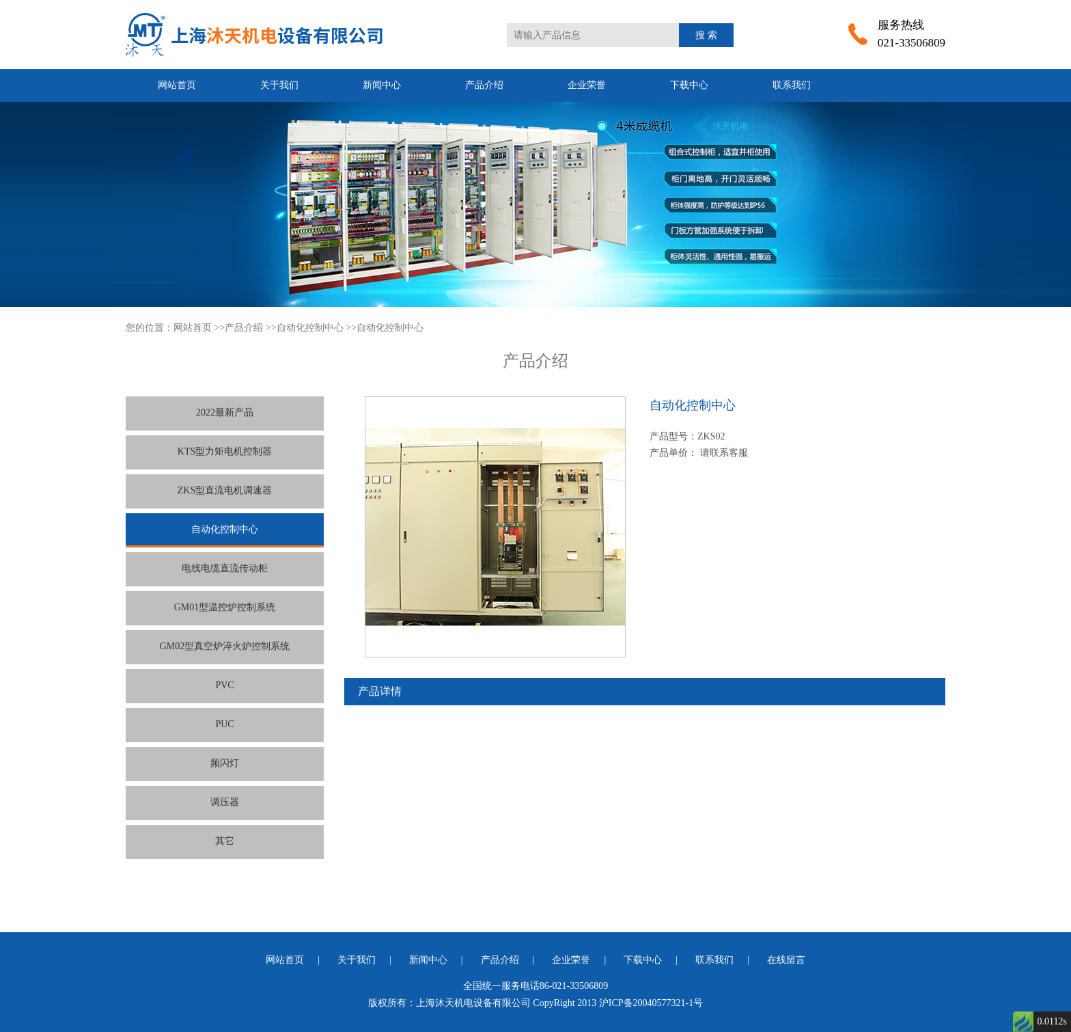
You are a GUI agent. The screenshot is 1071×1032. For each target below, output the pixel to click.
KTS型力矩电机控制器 (225, 451)
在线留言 (786, 960)
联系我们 (792, 85)
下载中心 (689, 85)
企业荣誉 (587, 85)
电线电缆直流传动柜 (225, 568)
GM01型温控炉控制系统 (225, 607)
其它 (224, 841)
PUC (224, 724)
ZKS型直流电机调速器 (225, 490)
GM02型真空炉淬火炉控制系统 (225, 646)
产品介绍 (484, 85)
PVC (224, 685)
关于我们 (279, 85)
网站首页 (177, 85)
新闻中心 (382, 85)
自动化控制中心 (310, 328)
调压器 (224, 802)
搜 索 (706, 35)
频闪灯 (224, 763)
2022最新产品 (224, 412)
